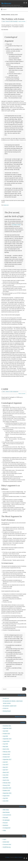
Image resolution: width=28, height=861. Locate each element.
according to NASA (16, 224)
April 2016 (5, 777)
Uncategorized (15, 391)
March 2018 (6, 749)
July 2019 (5, 736)
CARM (4, 389)
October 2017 (6, 756)
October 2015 (6, 790)
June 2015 (5, 800)
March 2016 (6, 780)
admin (4, 21)
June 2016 (5, 775)
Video (4, 830)
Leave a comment (21, 21)
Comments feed (7, 844)
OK (23, 689)
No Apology (6, 3)
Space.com (6, 205)
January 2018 (6, 754)
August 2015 (6, 795)
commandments (7, 815)
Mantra (16, 857)
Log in (4, 839)
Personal (5, 822)
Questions (5, 825)
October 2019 (6, 733)
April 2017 (5, 769)
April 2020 (5, 731)
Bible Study (6, 809)
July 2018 (5, 744)
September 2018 (7, 738)
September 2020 (7, 728)
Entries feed (6, 842)
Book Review (6, 812)
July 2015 (5, 798)
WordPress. (21, 857)
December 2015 (7, 788)
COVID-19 (5, 708)
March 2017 (6, 772)
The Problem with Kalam (12, 19)
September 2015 (7, 793)
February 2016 (6, 782)
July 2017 (5, 762)
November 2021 (7, 725)
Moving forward (7, 711)
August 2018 (6, 741)
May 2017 (5, 767)
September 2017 (7, 759)
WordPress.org (7, 847)
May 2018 (5, 746)
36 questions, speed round (9, 705)
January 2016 (6, 785)
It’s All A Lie (6, 698)
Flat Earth (5, 817)
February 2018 (6, 751)
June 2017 (5, 764)
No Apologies (15, 21)
